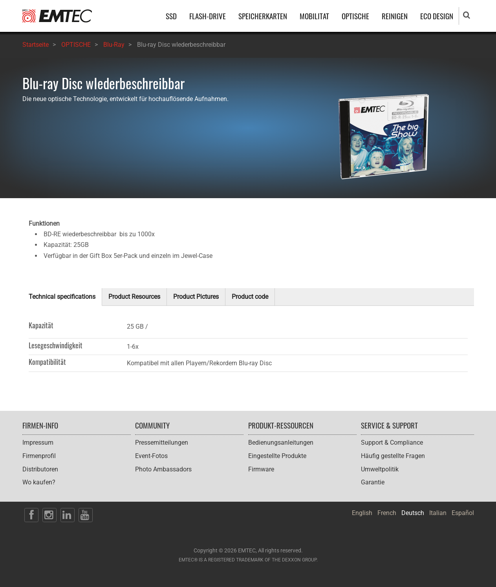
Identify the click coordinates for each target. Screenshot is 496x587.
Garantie (372, 482)
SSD (171, 16)
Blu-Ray (113, 44)
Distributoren (40, 469)
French (386, 513)
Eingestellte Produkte (277, 456)
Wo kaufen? (38, 482)
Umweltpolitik (380, 469)
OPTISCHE (355, 16)
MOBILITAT (314, 16)
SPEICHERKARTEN (262, 16)
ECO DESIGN (436, 16)
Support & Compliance (392, 442)
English (362, 513)
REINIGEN (395, 16)
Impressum (37, 442)
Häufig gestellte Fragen (393, 456)
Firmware (261, 469)
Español (463, 513)
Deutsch (412, 513)
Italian (438, 513)
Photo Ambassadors (163, 469)
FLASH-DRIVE (207, 16)
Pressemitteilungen (161, 442)
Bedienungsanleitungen (280, 442)
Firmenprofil (39, 456)
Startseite (35, 44)
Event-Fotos (151, 456)
